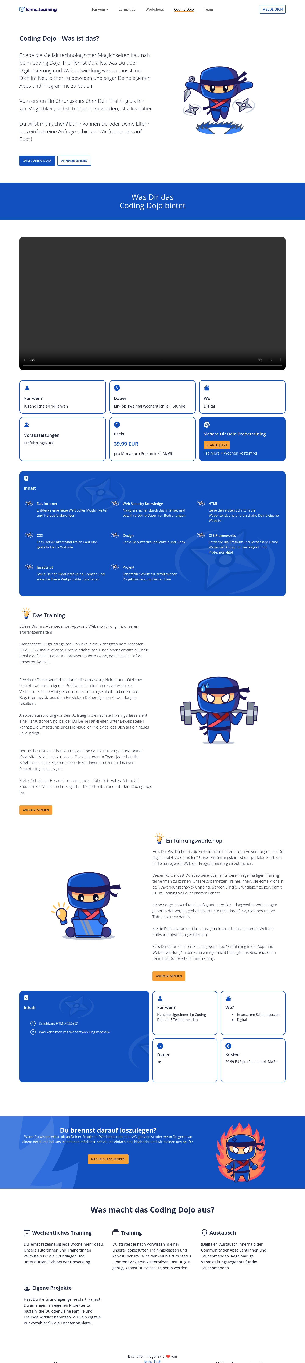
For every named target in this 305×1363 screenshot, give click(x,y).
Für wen (100, 9)
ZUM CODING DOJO (37, 161)
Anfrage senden (36, 810)
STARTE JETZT (216, 445)
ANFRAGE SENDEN (74, 161)
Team (208, 9)
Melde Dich (272, 9)
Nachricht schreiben (108, 1159)
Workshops (155, 9)
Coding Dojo (184, 9)
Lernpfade (127, 9)
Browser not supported (152, 303)
